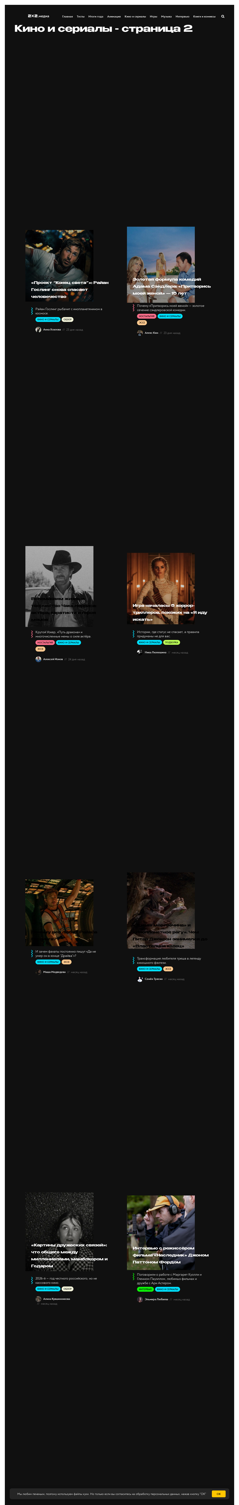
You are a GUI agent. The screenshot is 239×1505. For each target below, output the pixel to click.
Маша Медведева (54, 1003)
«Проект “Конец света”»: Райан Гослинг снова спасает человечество (62, 297)
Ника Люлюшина (155, 673)
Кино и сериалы (135, 16)
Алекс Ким (151, 347)
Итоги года (96, 16)
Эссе (142, 336)
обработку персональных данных (158, 1494)
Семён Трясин (154, 1021)
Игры (154, 16)
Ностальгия (146, 330)
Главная (67, 16)
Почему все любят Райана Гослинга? (67, 966)
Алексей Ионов (53, 680)
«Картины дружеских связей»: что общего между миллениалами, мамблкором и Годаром (71, 1304)
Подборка (171, 663)
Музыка (166, 16)
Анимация (114, 16)
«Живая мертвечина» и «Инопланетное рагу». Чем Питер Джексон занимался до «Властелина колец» (172, 967)
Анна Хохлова (52, 343)
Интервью (183, 16)
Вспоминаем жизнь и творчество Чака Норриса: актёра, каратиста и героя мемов (69, 627)
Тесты (81, 16)
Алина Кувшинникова (56, 1355)
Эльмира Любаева (156, 1359)
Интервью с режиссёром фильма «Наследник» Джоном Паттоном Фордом (169, 1304)
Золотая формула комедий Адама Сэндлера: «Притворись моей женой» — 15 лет (169, 293)
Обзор (68, 333)
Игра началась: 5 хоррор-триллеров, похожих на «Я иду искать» (169, 630)
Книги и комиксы (204, 16)
